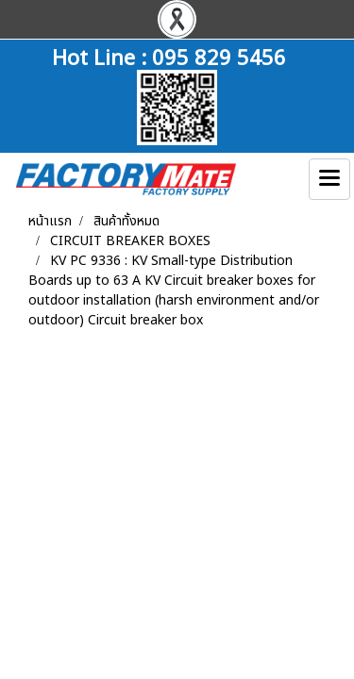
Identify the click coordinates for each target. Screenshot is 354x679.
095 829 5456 (219, 56)
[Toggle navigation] (329, 179)
